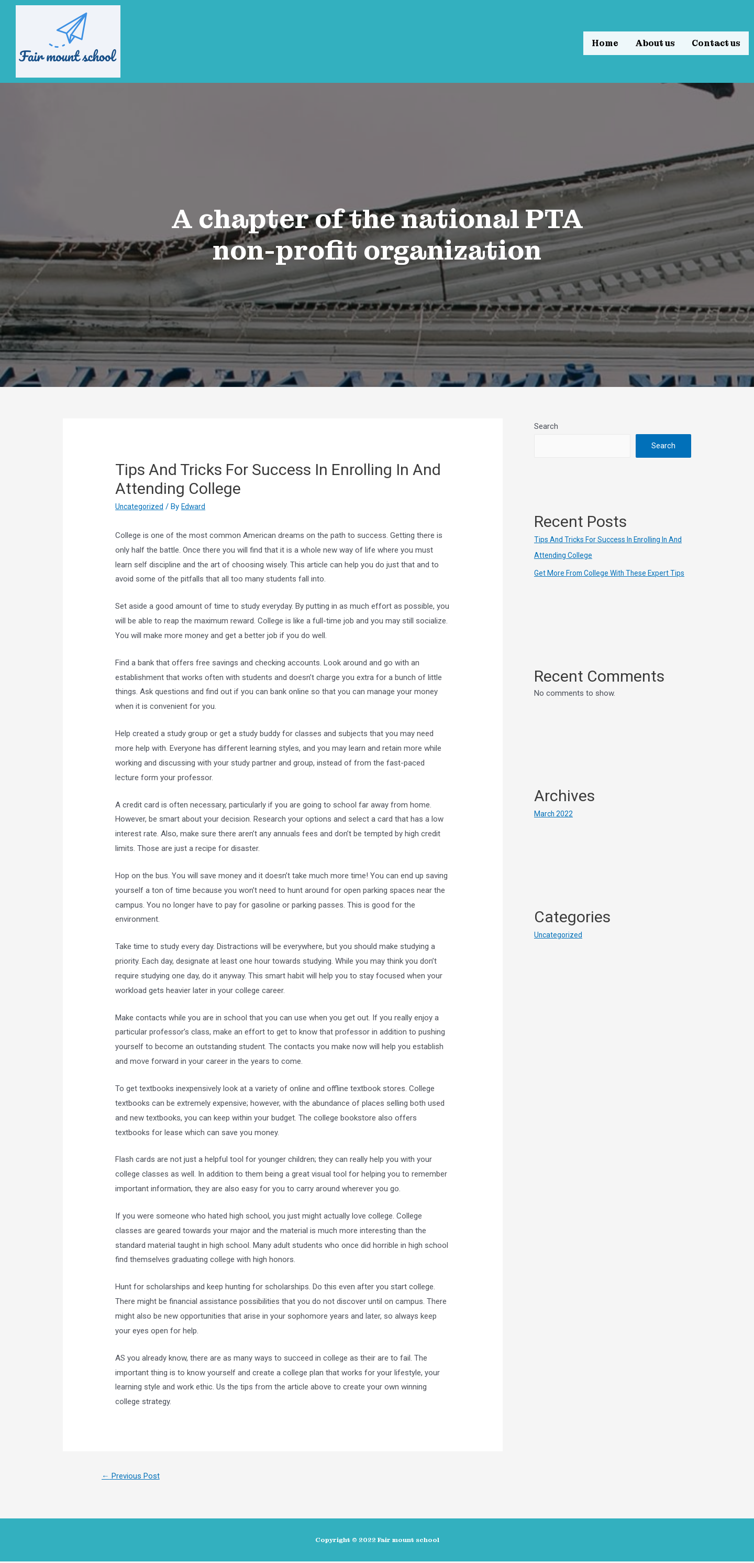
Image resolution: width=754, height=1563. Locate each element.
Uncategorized (140, 506)
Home (605, 41)
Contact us (716, 41)
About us (655, 41)
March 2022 (554, 829)
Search (546, 426)
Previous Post (134, 1477)
